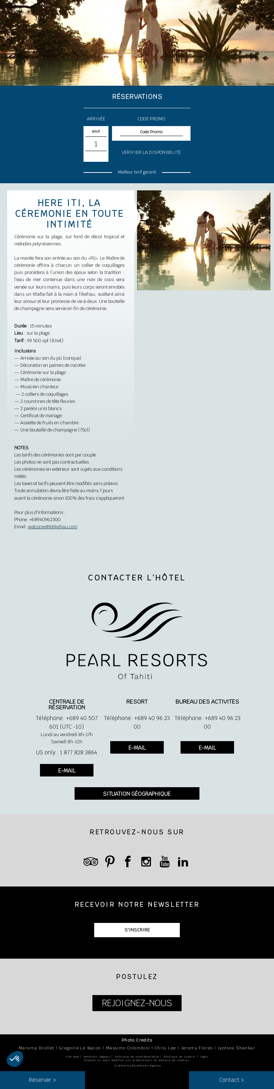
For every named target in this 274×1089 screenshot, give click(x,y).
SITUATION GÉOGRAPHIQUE (137, 793)
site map (72, 1056)
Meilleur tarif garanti (137, 172)
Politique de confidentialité (137, 1056)
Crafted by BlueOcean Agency (138, 1065)
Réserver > (42, 1079)
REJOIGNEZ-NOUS (137, 1003)
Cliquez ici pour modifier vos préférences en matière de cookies (137, 1060)
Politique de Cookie (179, 1056)
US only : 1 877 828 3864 (66, 752)
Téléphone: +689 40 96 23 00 (137, 722)
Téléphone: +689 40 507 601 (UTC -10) (67, 722)
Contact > (231, 1079)
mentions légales (97, 1056)
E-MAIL (66, 770)
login (204, 1056)
